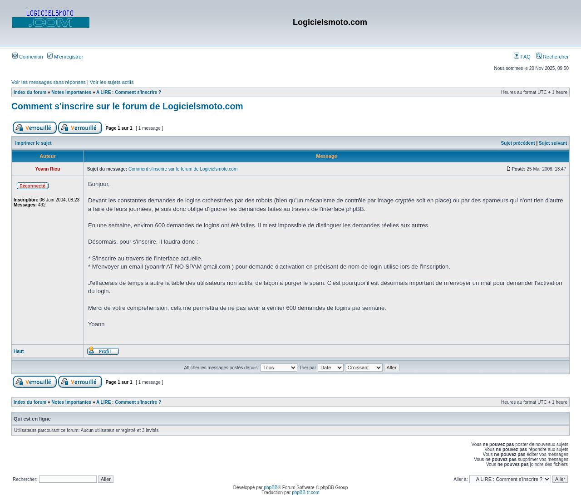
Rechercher (552, 56)
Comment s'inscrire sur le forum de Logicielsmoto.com (127, 106)
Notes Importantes (71, 92)
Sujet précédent (518, 143)
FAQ (522, 56)
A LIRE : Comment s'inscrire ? (128, 92)
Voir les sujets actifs (112, 82)
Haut (19, 351)
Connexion (27, 56)
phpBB (270, 487)
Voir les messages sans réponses (48, 82)
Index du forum (30, 92)
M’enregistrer (65, 56)
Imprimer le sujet (33, 143)
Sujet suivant (553, 143)
